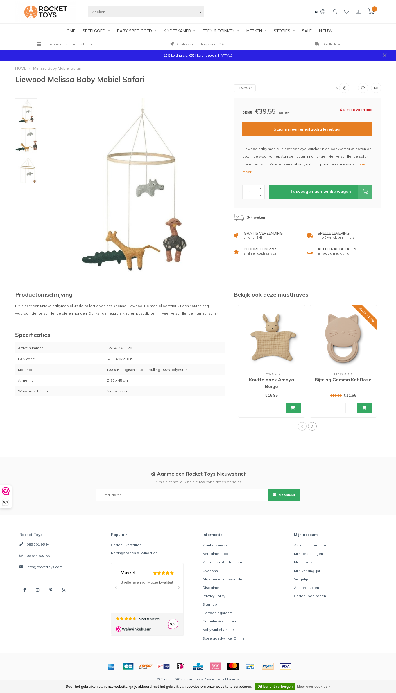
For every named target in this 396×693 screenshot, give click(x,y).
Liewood (244, 88)
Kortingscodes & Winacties (134, 553)
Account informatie (310, 545)
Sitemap (210, 604)
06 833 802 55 (38, 555)
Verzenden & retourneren (224, 562)
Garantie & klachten (219, 621)
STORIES (282, 30)
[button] (302, 426)
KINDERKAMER (177, 30)
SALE (307, 30)
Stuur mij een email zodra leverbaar (307, 129)
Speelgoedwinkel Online (224, 638)
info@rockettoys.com (44, 567)
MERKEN (254, 30)
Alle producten (306, 587)
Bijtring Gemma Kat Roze (343, 379)
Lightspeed (228, 679)
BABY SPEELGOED (134, 30)
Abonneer (284, 494)
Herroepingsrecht (217, 613)
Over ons (210, 571)
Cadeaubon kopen (310, 596)
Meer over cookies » (313, 687)
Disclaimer (212, 587)
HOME (69, 30)
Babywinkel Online (218, 629)
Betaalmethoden (217, 553)
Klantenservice (215, 545)
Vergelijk (301, 579)
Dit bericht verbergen (275, 687)
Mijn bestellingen (308, 553)
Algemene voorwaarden (223, 579)
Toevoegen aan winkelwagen (331, 192)
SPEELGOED (94, 30)
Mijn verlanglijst (307, 571)
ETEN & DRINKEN (219, 30)
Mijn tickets (303, 562)
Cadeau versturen (126, 545)
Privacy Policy (214, 596)
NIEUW (326, 30)
